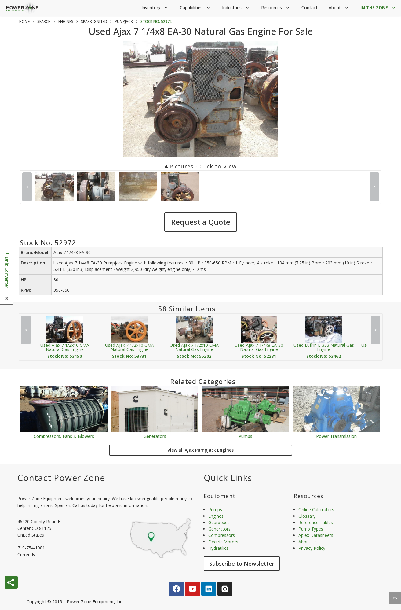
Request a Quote (200, 222)
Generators (155, 435)
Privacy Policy (311, 548)
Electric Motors (223, 542)
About (339, 8)
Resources (275, 8)
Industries (236, 8)
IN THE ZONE (378, 8)
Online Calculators (316, 509)
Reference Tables (315, 522)
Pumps (245, 435)
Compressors (221, 535)
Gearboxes (219, 522)
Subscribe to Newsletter (241, 563)
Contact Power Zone (61, 477)
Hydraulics (218, 548)
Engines (216, 516)
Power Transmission (336, 435)
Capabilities (195, 8)
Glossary (306, 516)
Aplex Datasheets (315, 535)
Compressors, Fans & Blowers (64, 435)
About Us (307, 542)
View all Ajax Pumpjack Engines (200, 450)
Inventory (155, 8)
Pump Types (310, 529)
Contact (309, 7)
